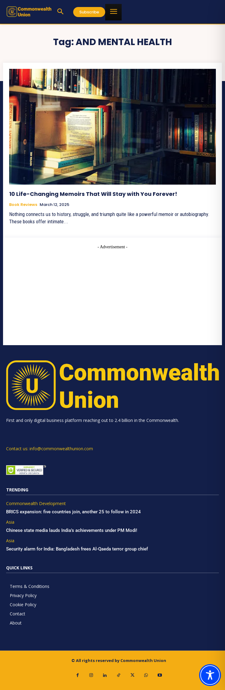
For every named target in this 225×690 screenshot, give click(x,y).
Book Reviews (23, 204)
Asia (10, 522)
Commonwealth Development (36, 503)
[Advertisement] (112, 292)
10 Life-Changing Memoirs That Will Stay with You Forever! (93, 194)
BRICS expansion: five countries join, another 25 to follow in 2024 (73, 512)
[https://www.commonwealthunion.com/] (29, 11)
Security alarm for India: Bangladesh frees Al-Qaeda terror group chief (77, 549)
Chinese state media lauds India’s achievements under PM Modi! (72, 530)
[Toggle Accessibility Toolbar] (210, 675)
